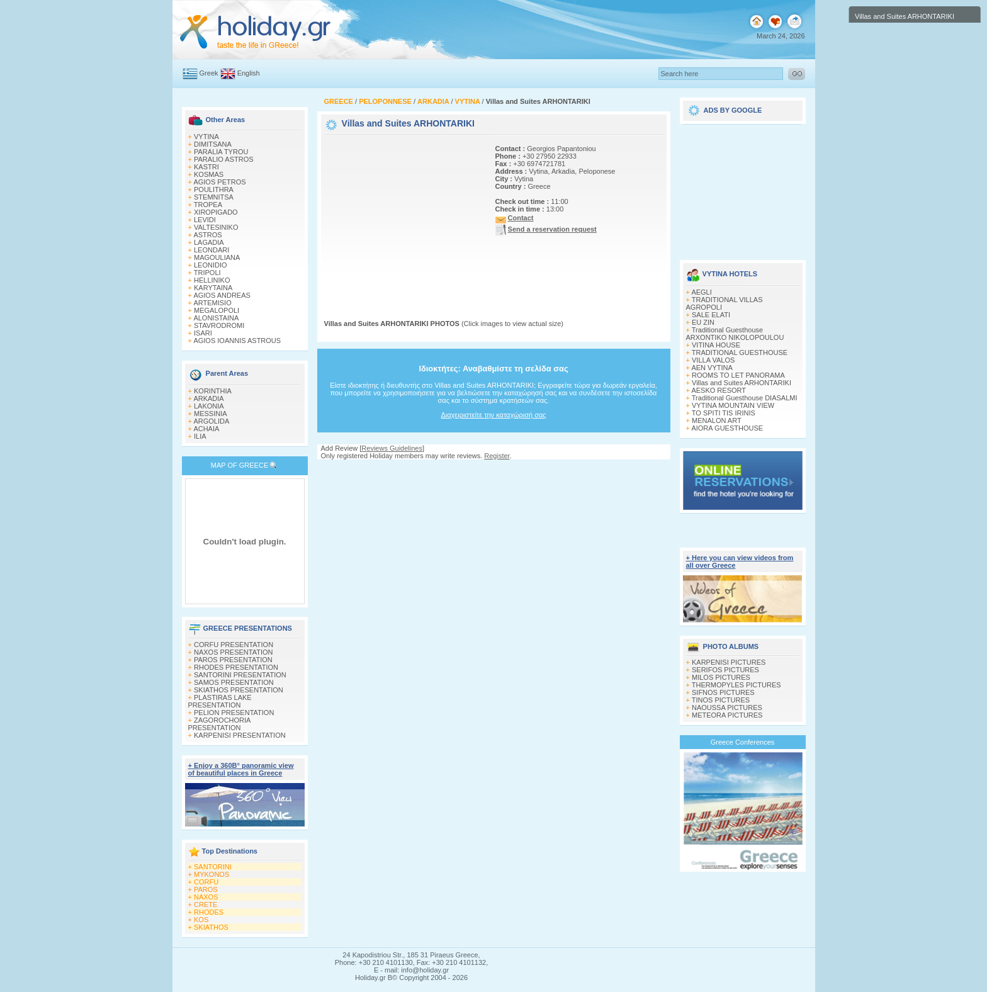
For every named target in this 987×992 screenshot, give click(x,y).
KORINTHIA (213, 391)
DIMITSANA (213, 144)
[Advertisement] (403, 216)
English (248, 73)
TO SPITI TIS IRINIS (723, 413)
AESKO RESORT (718, 390)
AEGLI (701, 292)
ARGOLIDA (211, 421)
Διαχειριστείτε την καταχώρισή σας (493, 415)
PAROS (206, 889)
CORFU (206, 882)
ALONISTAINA (216, 318)
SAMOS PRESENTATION (234, 682)
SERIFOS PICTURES (725, 670)
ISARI (203, 333)
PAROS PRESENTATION (233, 659)
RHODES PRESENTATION (236, 667)
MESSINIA (210, 413)
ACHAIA (206, 428)
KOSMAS (208, 174)
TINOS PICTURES (721, 700)
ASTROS (207, 235)
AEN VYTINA (711, 367)
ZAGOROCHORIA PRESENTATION (219, 723)
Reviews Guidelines (391, 448)
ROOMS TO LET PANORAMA (738, 375)
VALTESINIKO (216, 227)
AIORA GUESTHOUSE (727, 428)
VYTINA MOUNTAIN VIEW (733, 405)
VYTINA (206, 136)
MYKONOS (211, 874)
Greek (209, 73)
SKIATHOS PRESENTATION (238, 690)
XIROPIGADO (216, 212)
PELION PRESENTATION (234, 712)
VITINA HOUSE (716, 345)
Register (496, 455)
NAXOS (206, 897)
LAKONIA (209, 406)
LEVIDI (205, 219)
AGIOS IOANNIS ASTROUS (237, 340)
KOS (201, 919)
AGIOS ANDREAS (221, 295)
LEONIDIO (210, 265)
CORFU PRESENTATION (233, 644)
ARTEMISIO (212, 303)
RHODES (208, 912)
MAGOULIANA (217, 257)
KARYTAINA (213, 287)
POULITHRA (214, 189)
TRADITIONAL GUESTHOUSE (739, 352)
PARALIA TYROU (221, 151)
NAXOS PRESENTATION (233, 652)
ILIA (200, 436)
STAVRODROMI (219, 325)
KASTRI (206, 167)
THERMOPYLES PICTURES (736, 685)
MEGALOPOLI (216, 310)
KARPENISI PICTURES (728, 662)
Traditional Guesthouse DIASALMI (745, 398)
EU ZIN (703, 322)
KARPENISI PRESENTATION (240, 735)
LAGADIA (209, 242)
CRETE (205, 904)
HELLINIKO (212, 280)
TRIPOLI (207, 272)
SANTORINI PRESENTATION (240, 675)
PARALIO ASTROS (224, 159)
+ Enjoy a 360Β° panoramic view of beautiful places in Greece (241, 769)
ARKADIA (208, 398)
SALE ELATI (711, 314)
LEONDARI (211, 250)
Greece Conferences (743, 742)
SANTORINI (213, 867)
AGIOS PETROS (219, 182)
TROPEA (208, 204)
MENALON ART (717, 420)
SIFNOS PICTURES (723, 692)
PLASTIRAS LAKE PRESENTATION (220, 701)
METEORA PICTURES (727, 715)
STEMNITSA (214, 197)
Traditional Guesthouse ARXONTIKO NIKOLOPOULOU (735, 333)
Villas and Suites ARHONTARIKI (741, 382)
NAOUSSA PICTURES (727, 707)
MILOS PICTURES (721, 677)
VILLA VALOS (713, 360)
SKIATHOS (211, 927)
